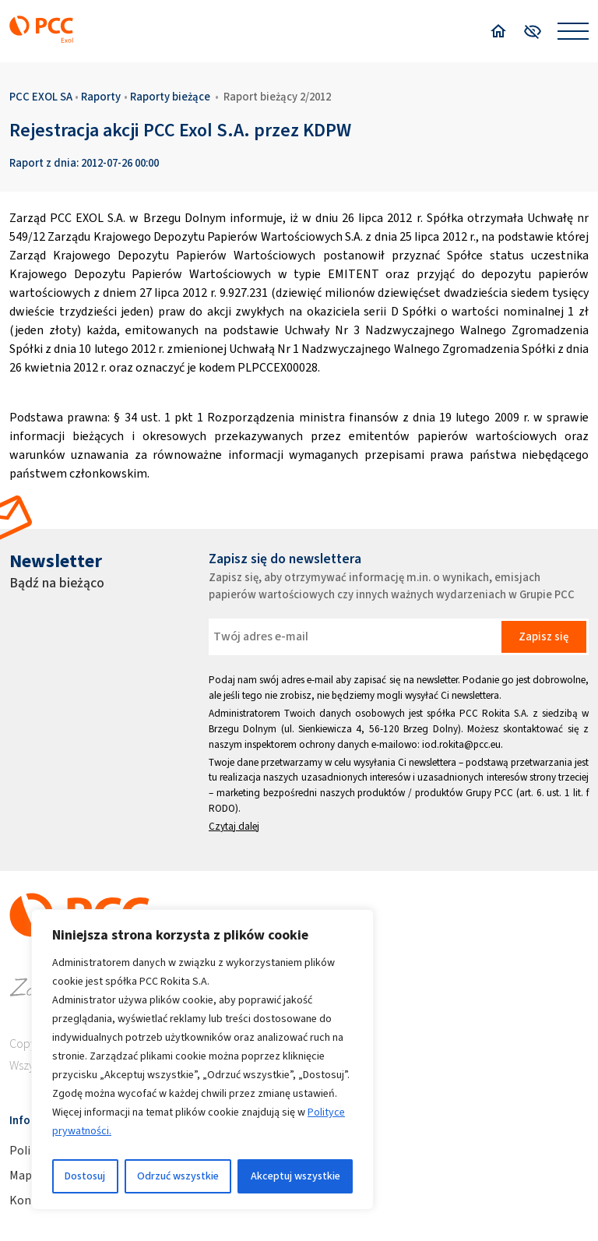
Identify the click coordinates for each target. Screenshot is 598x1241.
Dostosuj (85, 1176)
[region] (202, 1059)
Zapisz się (543, 636)
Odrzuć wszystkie (178, 1176)
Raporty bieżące (170, 96)
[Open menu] (573, 31)
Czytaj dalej (234, 826)
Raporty (101, 96)
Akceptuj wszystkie (295, 1176)
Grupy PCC (489, 792)
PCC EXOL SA (40, 96)
